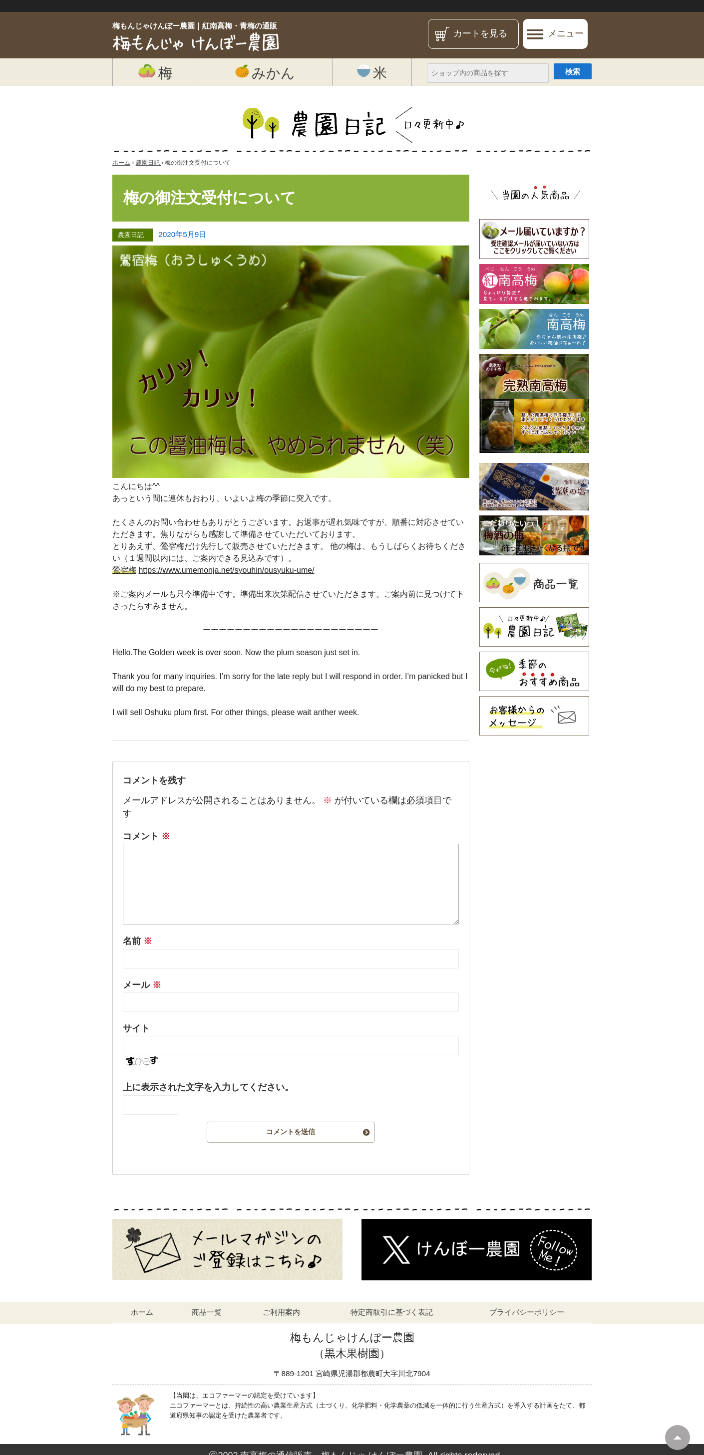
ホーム (142, 1312)
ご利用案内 (281, 1312)
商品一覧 (207, 1312)
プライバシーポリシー (526, 1312)
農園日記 (131, 235)
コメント (146, 836)
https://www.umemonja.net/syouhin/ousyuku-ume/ (226, 570)
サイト (136, 1028)
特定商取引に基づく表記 (392, 1312)
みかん (265, 72)
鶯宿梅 (124, 570)
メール (142, 985)
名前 (137, 941)
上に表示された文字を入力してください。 (208, 1087)
